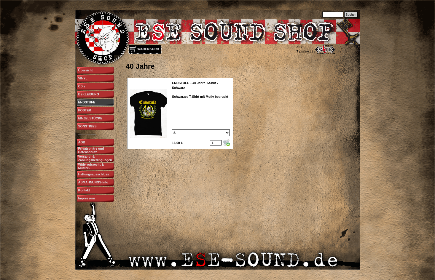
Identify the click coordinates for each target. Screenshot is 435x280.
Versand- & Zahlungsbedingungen (95, 158)
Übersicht (85, 70)
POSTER (84, 110)
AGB (81, 142)
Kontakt (84, 190)
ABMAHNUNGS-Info (93, 182)
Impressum (86, 198)
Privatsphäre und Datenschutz (91, 150)
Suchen (350, 14)
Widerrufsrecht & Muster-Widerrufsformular (92, 168)
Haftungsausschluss (93, 174)
